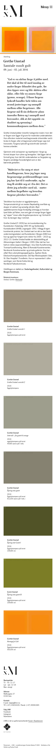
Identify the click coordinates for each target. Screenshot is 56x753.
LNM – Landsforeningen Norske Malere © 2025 (25, 745)
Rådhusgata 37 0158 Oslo (9, 694)
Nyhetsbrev (8, 716)
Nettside (19, 280)
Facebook (7, 712)
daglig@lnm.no (14, 703)
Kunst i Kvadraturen (35, 721)
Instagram (7, 714)
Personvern (7, 745)
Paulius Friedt (14, 747)
